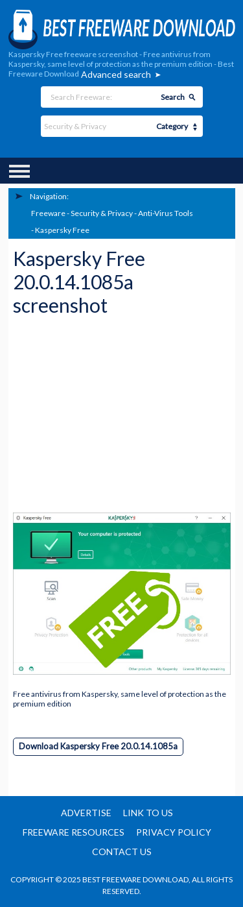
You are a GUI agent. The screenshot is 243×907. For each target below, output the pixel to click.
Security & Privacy (102, 213)
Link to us (148, 812)
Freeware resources (73, 832)
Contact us (122, 851)
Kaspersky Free (62, 230)
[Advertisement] (110, 418)
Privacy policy (173, 832)
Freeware (48, 213)
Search (173, 97)
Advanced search (116, 74)
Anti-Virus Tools (165, 213)
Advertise (86, 812)
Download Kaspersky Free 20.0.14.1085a (98, 746)
